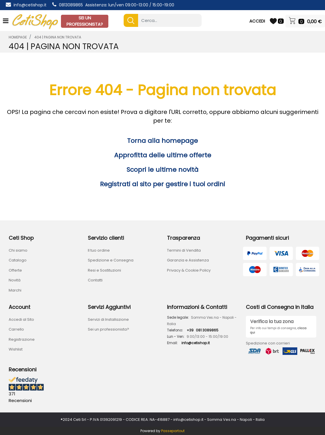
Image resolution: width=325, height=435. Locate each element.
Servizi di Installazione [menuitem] (108, 319)
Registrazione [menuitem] (22, 339)
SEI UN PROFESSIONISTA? (84, 21)
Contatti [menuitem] (95, 280)
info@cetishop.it (30, 5)
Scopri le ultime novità (162, 169)
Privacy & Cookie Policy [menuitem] (189, 270)
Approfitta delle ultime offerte (162, 155)
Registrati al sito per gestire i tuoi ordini (162, 184)
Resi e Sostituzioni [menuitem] (104, 270)
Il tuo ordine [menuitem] (99, 250)
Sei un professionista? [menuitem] (108, 329)
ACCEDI (257, 21)
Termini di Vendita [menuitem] (184, 250)
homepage (18, 37)
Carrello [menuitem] (16, 329)
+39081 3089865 (202, 330)
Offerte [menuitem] (15, 270)
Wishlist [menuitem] (16, 349)
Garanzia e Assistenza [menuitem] (188, 260)
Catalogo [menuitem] (18, 260)
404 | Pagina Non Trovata (57, 37)
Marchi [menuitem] (15, 290)
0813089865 (71, 5)
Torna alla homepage (162, 140)
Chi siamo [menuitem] (18, 250)
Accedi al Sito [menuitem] (21, 319)
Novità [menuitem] (15, 280)
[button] (131, 20)
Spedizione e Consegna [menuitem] (110, 260)
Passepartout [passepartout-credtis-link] (173, 430)
